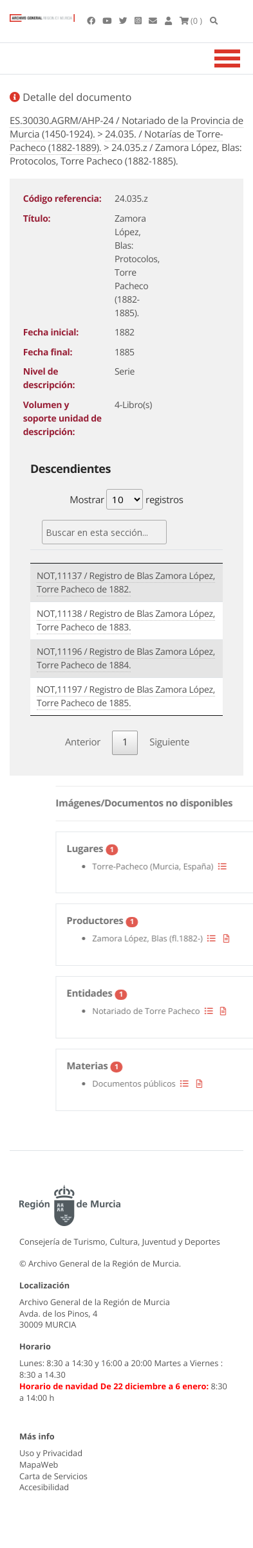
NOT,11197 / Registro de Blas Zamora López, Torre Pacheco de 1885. (126, 696)
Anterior (82, 742)
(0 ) (191, 20)
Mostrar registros (126, 499)
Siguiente (169, 742)
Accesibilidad (44, 1487)
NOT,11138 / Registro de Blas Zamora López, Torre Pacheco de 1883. (126, 621)
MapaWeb (38, 1464)
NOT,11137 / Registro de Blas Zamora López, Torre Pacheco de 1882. (126, 583)
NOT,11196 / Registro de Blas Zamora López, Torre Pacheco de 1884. (126, 659)
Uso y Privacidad (50, 1453)
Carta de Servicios (53, 1476)
